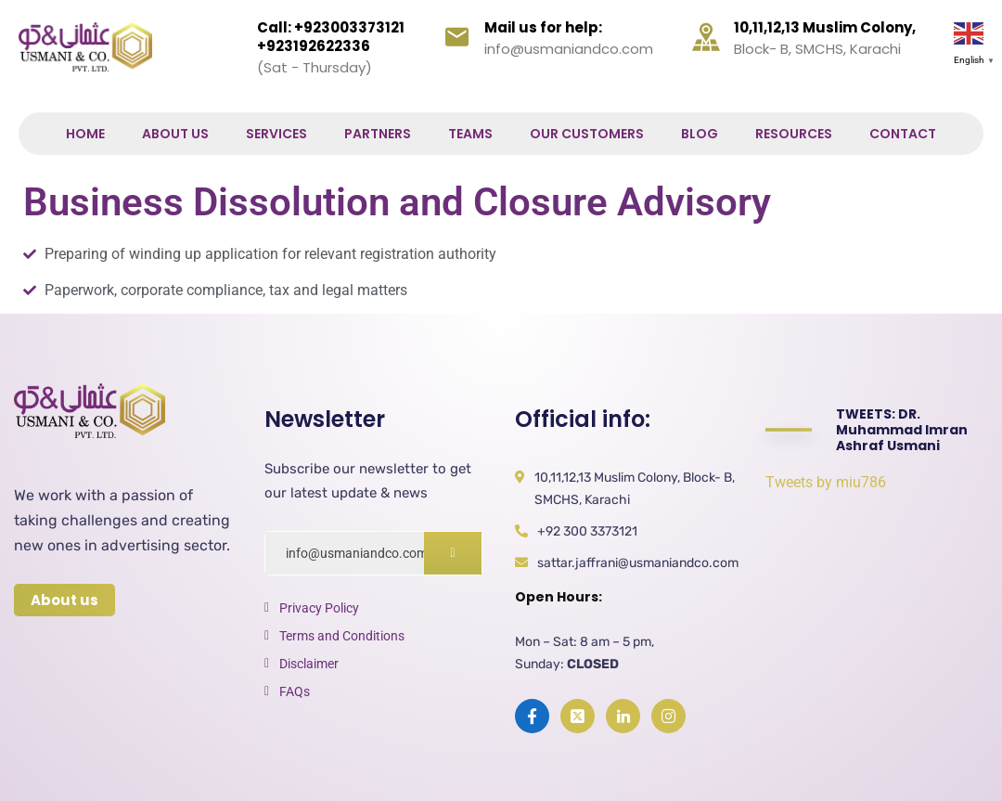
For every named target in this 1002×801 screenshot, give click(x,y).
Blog (699, 133)
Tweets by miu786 (825, 482)
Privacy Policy (319, 608)
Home (85, 133)
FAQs (294, 691)
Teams (470, 133)
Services (276, 133)
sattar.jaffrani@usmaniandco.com (638, 563)
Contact (902, 133)
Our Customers (587, 133)
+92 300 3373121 (587, 531)
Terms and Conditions (342, 635)
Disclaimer (309, 663)
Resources (793, 133)
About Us (175, 133)
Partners (377, 133)
